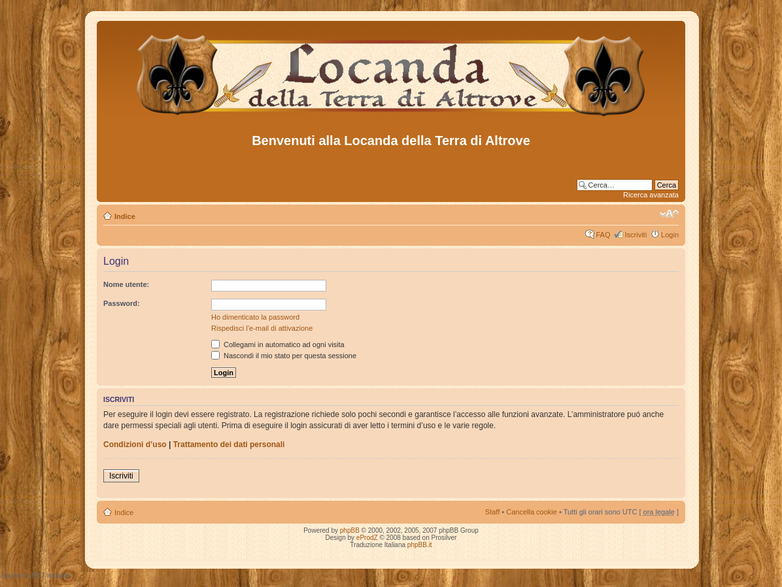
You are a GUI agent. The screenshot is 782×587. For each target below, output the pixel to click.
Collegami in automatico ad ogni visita (278, 344)
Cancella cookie (531, 512)
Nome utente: (126, 284)
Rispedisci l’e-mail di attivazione (262, 328)
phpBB (350, 530)
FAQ (603, 235)
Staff (492, 512)
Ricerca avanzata (651, 195)
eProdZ (367, 537)
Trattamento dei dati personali (229, 444)
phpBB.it (419, 544)
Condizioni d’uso (135, 444)
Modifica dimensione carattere (669, 214)
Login (670, 235)
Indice (124, 216)
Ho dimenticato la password (255, 317)
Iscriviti (635, 235)
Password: (121, 303)
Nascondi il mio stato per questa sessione (283, 356)
